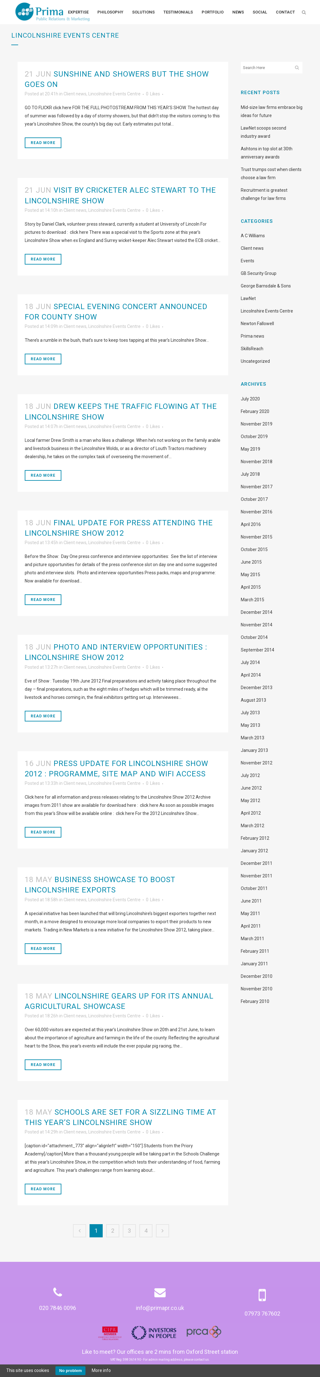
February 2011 (255, 951)
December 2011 (256, 863)
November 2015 (256, 536)
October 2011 (254, 888)
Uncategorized (255, 361)
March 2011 (252, 938)
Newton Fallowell (257, 323)
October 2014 (254, 637)
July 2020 (250, 398)
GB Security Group (258, 273)
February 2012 (255, 838)
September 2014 (257, 649)
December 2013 (256, 687)
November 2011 (256, 875)
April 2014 (251, 675)
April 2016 (251, 524)
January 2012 (254, 850)
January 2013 (254, 750)
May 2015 (250, 574)
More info (101, 1370)
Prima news (252, 336)
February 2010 (255, 1001)
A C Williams (253, 235)
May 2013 (250, 725)
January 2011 (254, 963)
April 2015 (251, 587)
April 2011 (251, 926)
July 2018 (250, 474)
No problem (70, 1370)
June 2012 (251, 787)
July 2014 (250, 662)
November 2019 (256, 423)
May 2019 (250, 449)
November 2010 (256, 988)
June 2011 (251, 900)
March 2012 (252, 825)
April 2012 (251, 813)
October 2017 (254, 499)
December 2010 (256, 976)
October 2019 (254, 436)
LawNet (248, 298)
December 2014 (256, 612)
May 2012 (250, 800)
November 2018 (256, 461)
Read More (43, 143)
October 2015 (254, 549)
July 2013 (250, 712)
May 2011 (250, 913)
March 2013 (252, 737)
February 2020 (255, 411)
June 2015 (251, 562)
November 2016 (256, 511)
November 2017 (256, 486)
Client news (75, 93)
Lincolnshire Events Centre (114, 93)
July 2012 (250, 775)
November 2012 (256, 762)
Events (247, 260)
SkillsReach (252, 348)
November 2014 (256, 624)
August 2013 (253, 700)
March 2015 (252, 599)
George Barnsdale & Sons (266, 285)
